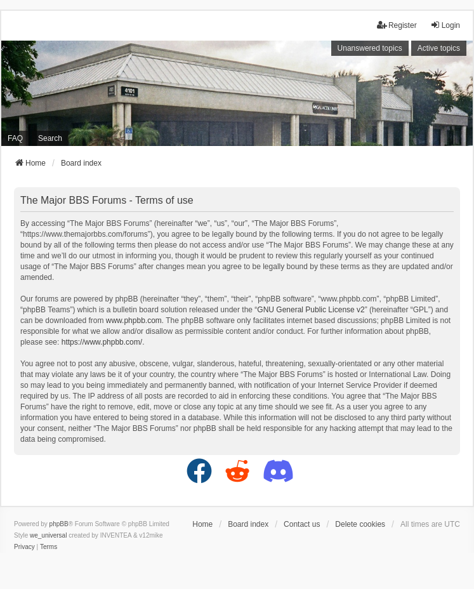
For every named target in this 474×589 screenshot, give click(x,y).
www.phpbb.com (134, 320)
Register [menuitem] (397, 25)
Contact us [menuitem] (302, 524)
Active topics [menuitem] (439, 48)
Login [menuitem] (445, 25)
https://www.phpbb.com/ (102, 342)
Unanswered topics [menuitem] (370, 48)
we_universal (48, 535)
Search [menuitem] (50, 138)
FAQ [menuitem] (15, 138)
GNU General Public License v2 (310, 309)
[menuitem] (24, 547)
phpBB (59, 523)
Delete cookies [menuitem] (360, 524)
